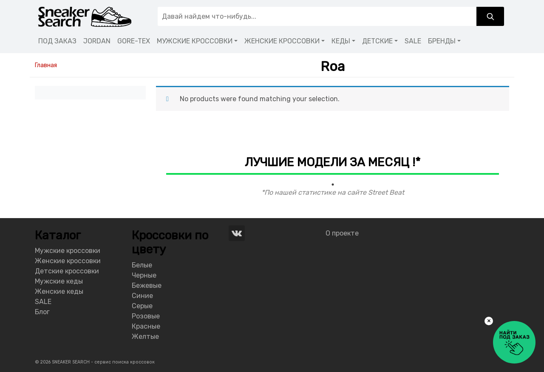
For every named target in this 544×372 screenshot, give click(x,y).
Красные (146, 326)
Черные (144, 275)
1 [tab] (333, 184)
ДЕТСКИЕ (377, 41)
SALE (413, 41)
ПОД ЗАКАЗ (57, 41)
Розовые (146, 316)
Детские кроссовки (67, 271)
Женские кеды (59, 291)
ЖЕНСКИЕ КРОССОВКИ (282, 41)
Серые (142, 306)
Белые (142, 265)
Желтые (145, 336)
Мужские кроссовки (67, 251)
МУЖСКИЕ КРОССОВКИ (194, 41)
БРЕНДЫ (442, 41)
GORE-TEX (133, 41)
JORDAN (96, 41)
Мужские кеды (59, 281)
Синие (142, 296)
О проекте (342, 233)
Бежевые (147, 285)
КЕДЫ (341, 41)
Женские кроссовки (68, 261)
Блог (42, 312)
